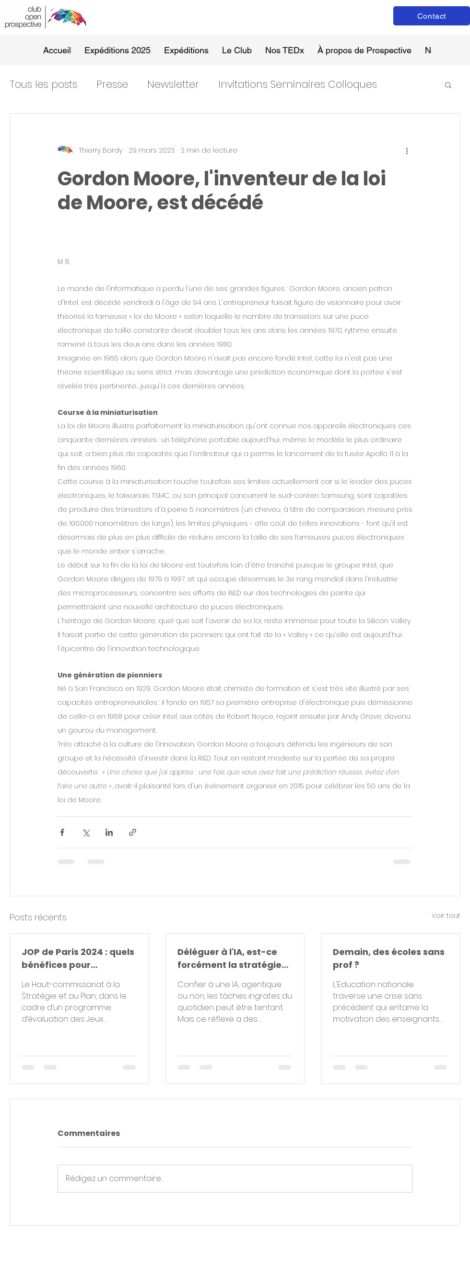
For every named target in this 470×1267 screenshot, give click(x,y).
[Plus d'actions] (406, 150)
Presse (112, 84)
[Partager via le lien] (132, 832)
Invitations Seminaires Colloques (297, 84)
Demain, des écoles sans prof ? (389, 958)
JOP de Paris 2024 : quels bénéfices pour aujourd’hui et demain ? (78, 958)
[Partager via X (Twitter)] (85, 832)
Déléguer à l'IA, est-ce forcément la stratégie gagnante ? (229, 958)
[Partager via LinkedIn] (109, 832)
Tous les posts (43, 84)
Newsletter (173, 84)
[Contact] (431, 15)
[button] (448, 84)
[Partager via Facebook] (62, 832)
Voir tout (446, 915)
